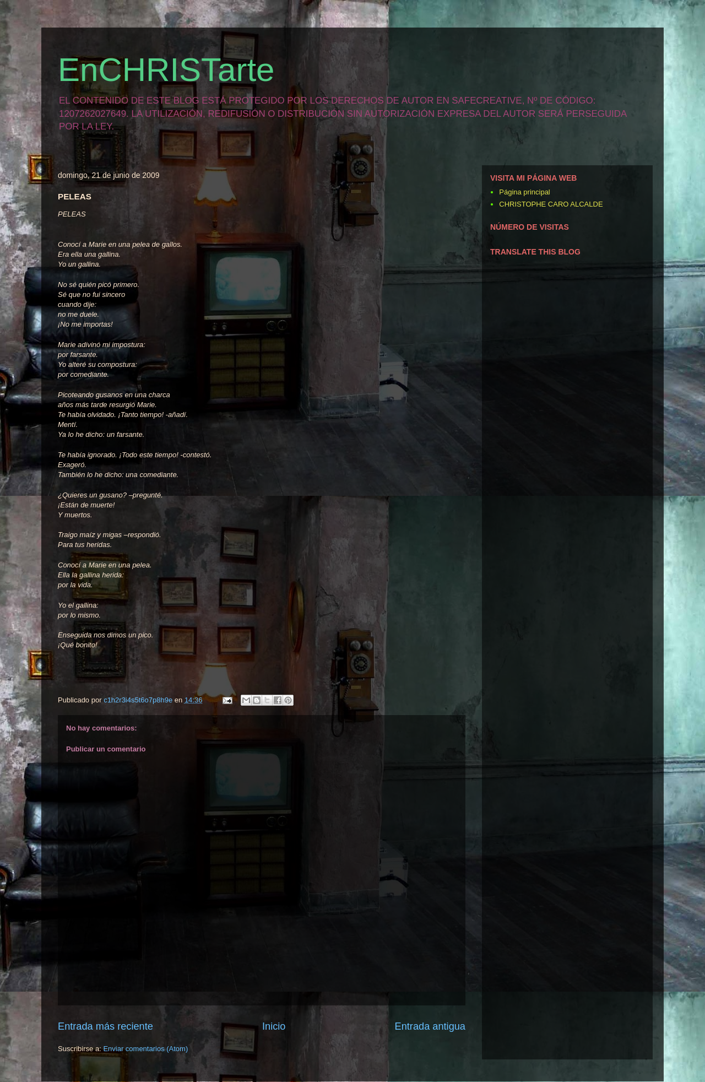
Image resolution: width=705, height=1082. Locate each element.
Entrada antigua (430, 1026)
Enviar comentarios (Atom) (145, 1049)
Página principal (524, 192)
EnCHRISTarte (166, 69)
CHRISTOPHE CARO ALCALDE (551, 204)
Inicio (273, 1026)
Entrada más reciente (105, 1026)
